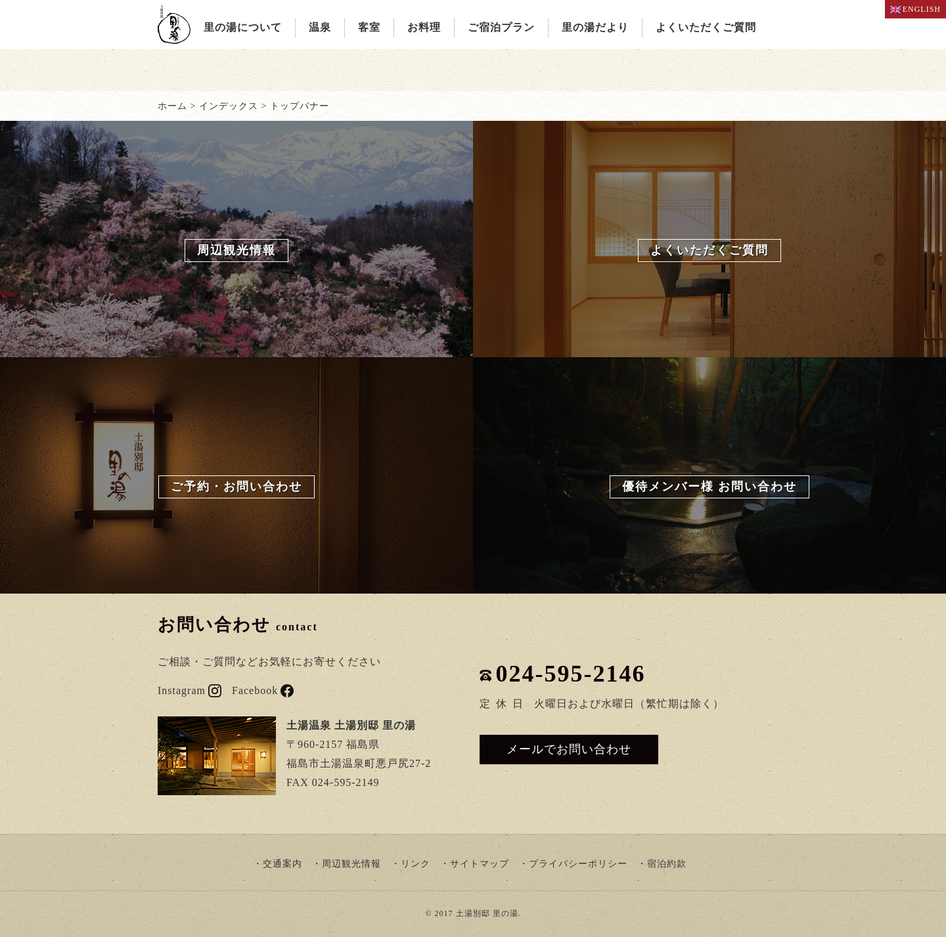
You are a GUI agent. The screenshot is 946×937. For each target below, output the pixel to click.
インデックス (228, 106)
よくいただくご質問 (706, 27)
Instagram (189, 690)
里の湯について (243, 27)
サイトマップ (479, 864)
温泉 (320, 27)
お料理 (424, 27)
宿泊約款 (667, 864)
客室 (369, 27)
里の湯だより (595, 27)
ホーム (172, 106)
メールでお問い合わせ (569, 749)
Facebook (263, 690)
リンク (415, 864)
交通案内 (282, 864)
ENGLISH (915, 9)
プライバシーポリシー (578, 864)
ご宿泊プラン (501, 27)
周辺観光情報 (351, 864)
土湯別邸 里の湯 (487, 913)
